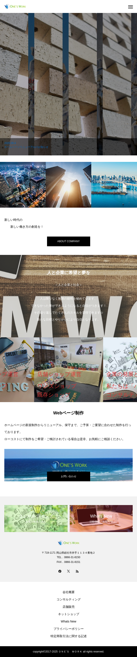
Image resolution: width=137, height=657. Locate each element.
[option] (68, 84)
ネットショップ (68, 614)
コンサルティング (69, 599)
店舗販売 (69, 606)
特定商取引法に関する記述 (68, 636)
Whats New (68, 621)
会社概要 (69, 592)
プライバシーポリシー (69, 628)
